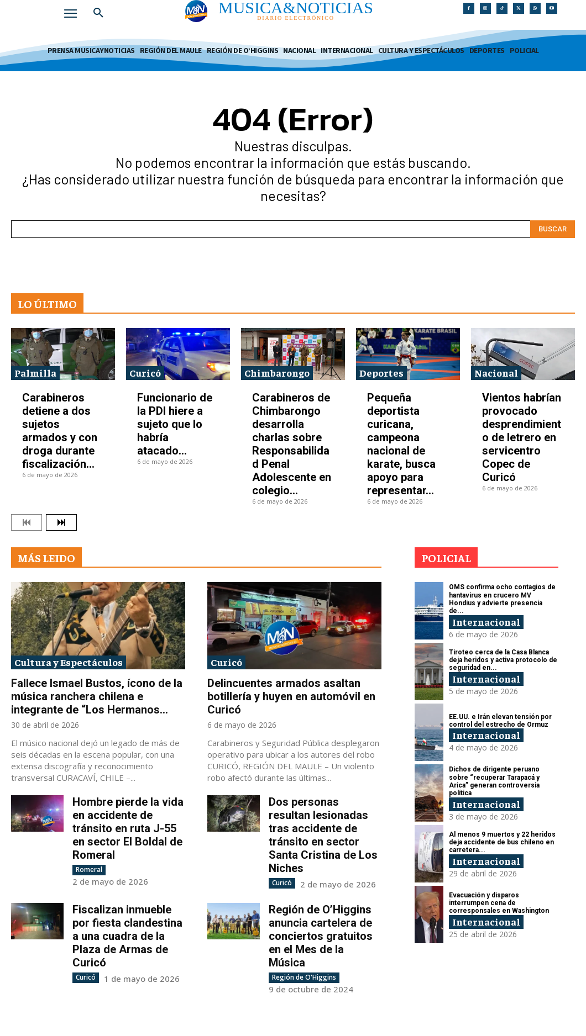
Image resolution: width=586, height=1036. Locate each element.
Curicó (145, 372)
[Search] (552, 229)
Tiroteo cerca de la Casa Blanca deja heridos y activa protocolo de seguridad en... (503, 660)
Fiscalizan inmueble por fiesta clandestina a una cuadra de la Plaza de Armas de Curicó (127, 936)
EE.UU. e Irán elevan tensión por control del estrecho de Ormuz (500, 720)
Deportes (381, 372)
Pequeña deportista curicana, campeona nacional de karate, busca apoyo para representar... (401, 444)
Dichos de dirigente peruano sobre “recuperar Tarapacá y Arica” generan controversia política (494, 781)
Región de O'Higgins (304, 977)
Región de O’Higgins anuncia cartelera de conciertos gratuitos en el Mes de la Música (321, 936)
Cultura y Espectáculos (68, 662)
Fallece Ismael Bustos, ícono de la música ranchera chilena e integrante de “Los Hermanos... (96, 696)
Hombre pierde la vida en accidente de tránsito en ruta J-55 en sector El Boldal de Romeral (128, 828)
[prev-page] (26, 522)
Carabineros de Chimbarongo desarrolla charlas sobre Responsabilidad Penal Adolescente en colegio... (291, 444)
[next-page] (61, 522)
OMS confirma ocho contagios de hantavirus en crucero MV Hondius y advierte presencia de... (502, 599)
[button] (98, 13)
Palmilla (35, 372)
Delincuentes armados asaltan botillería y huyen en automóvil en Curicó (291, 696)
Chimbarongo (277, 372)
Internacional (486, 621)
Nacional (496, 372)
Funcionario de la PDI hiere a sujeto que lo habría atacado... (174, 424)
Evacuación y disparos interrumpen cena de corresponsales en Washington (499, 903)
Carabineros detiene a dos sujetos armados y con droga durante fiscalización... (59, 431)
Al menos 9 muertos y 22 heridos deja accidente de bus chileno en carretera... (502, 842)
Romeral (89, 869)
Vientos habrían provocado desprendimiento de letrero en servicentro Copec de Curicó (521, 437)
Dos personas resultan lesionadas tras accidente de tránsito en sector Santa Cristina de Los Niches (323, 835)
